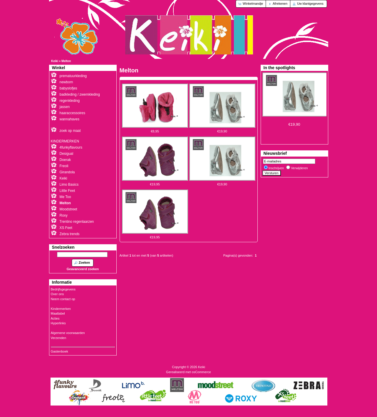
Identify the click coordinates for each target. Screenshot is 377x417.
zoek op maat (70, 131)
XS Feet (66, 228)
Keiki (54, 61)
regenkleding (70, 101)
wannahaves (69, 119)
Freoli (64, 166)
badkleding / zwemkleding (80, 94)
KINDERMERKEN (65, 141)
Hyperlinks (58, 323)
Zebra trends (70, 234)
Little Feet (67, 191)
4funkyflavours (71, 147)
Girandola (67, 172)
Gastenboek (59, 351)
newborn (66, 82)
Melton (66, 61)
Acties (55, 318)
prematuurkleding (73, 76)
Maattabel (58, 313)
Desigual (66, 154)
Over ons (57, 294)
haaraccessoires (72, 113)
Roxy (64, 215)
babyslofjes (68, 88)
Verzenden (58, 338)
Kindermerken (61, 308)
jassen (65, 107)
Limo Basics (69, 184)
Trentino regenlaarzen (76, 222)
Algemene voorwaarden (68, 333)
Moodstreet (68, 209)
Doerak (65, 160)
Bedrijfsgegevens (63, 289)
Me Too (65, 197)
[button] (251, 4)
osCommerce (201, 372)
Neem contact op (63, 299)
